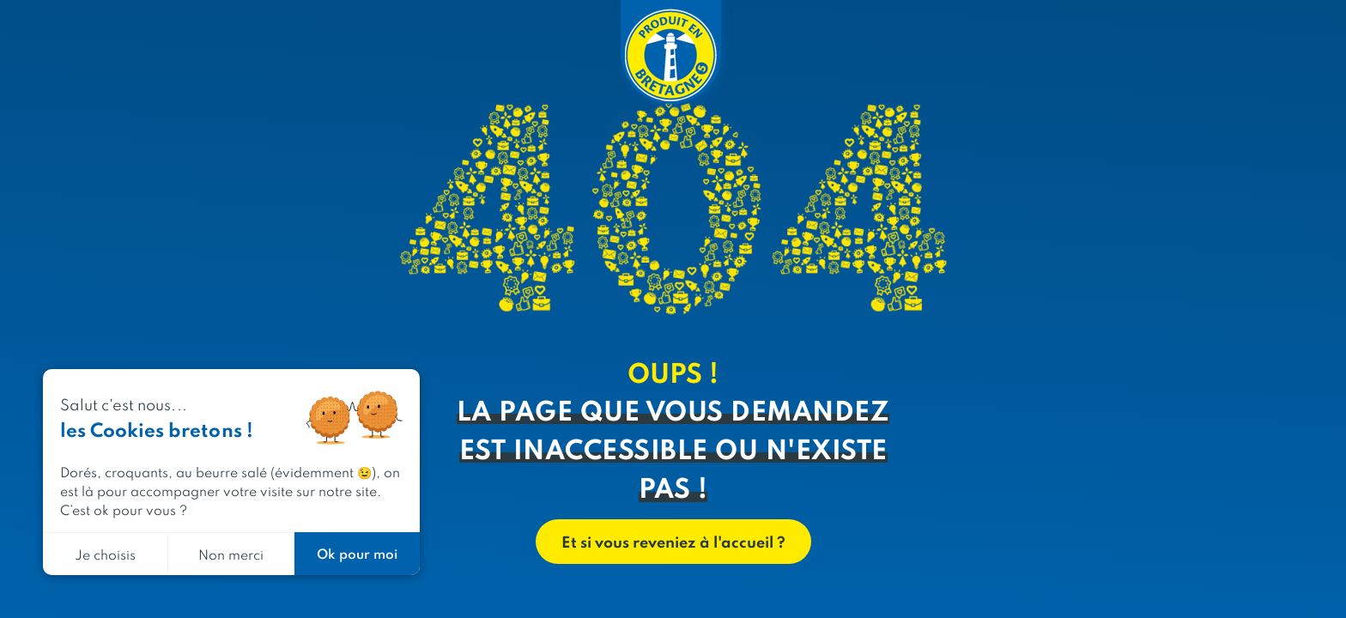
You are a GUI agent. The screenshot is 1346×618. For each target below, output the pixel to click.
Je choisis (105, 554)
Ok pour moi (357, 553)
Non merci (231, 554)
